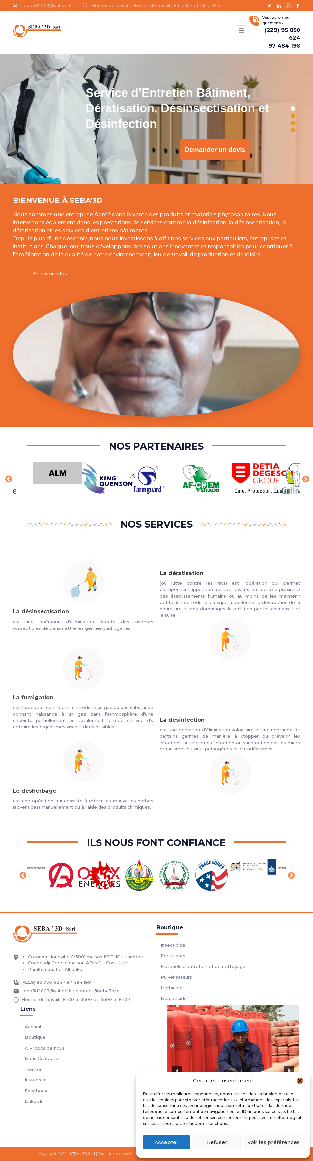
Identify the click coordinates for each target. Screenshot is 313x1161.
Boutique (35, 1037)
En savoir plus (50, 274)
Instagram (36, 1079)
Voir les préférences (273, 1142)
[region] (156, 119)
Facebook (36, 1090)
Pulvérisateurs (176, 977)
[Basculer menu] (241, 30)
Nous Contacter (42, 1058)
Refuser (217, 1142)
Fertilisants (173, 955)
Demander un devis (215, 149)
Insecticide (173, 945)
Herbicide (172, 987)
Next (305, 478)
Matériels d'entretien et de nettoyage (203, 966)
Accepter (167, 1142)
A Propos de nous (45, 1048)
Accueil (33, 1026)
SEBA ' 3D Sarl (82, 1153)
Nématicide (174, 998)
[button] (300, 1081)
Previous (8, 478)
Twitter (33, 1069)
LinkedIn (34, 1101)
